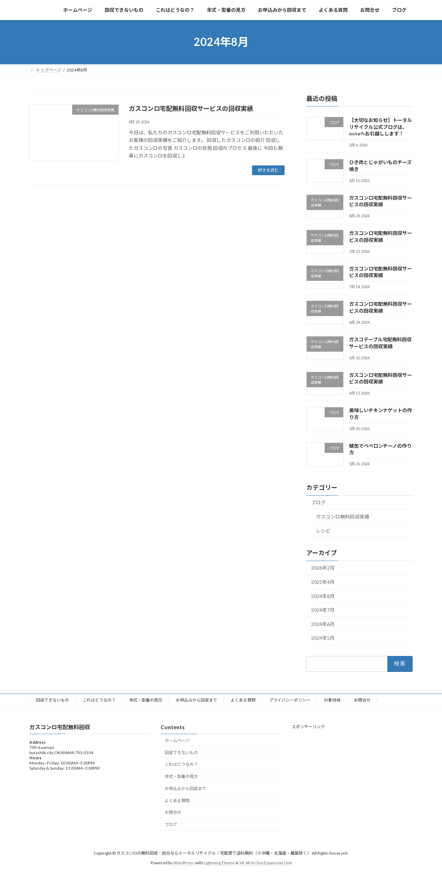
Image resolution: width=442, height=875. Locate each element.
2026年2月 (323, 568)
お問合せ (362, 700)
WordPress (183, 862)
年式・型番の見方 (145, 700)
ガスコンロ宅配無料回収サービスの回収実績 (191, 108)
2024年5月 (323, 638)
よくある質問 (243, 700)
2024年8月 (323, 596)
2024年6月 (323, 624)
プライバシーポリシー (289, 700)
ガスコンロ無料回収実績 (342, 517)
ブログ (318, 502)
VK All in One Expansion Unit (265, 862)
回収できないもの (52, 700)
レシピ (323, 530)
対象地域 (332, 700)
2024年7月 (323, 610)
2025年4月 (323, 582)
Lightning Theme (219, 862)
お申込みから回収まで (196, 700)
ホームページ (177, 740)
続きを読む (268, 170)
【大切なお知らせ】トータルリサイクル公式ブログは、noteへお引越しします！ (380, 126)
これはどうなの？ (99, 700)
